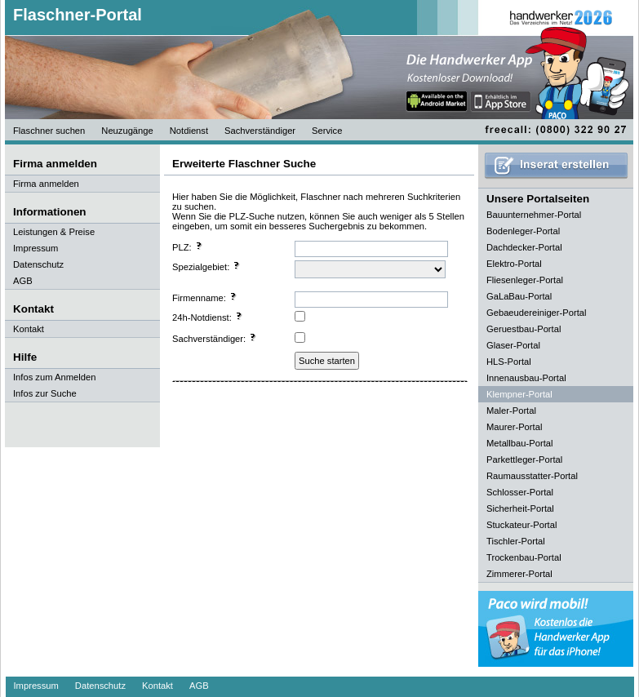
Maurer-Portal (514, 427)
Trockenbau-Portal (523, 557)
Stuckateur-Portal (521, 525)
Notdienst (189, 130)
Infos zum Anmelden (54, 377)
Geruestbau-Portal (523, 329)
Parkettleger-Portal (524, 459)
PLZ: (187, 246)
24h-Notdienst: (207, 316)
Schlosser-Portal (519, 492)
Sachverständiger (259, 130)
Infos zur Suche (45, 393)
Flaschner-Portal (77, 15)
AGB (23, 281)
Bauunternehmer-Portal (533, 215)
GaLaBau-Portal (519, 296)
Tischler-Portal (515, 541)
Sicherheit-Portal (520, 508)
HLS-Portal (508, 361)
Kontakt (28, 329)
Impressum (35, 248)
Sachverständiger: (214, 338)
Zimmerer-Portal (519, 574)
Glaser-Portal (513, 345)
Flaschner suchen (49, 130)
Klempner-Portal (519, 394)
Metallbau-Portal (519, 443)
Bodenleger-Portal (523, 231)
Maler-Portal (511, 410)
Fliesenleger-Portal (524, 280)
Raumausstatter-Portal (532, 476)
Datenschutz (38, 264)
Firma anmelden (46, 184)
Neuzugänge (127, 130)
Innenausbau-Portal (526, 378)
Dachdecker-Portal (524, 247)
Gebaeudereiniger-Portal (536, 312)
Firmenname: (204, 297)
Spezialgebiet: (206, 266)
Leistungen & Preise (54, 232)
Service (327, 130)
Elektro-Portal (514, 264)
